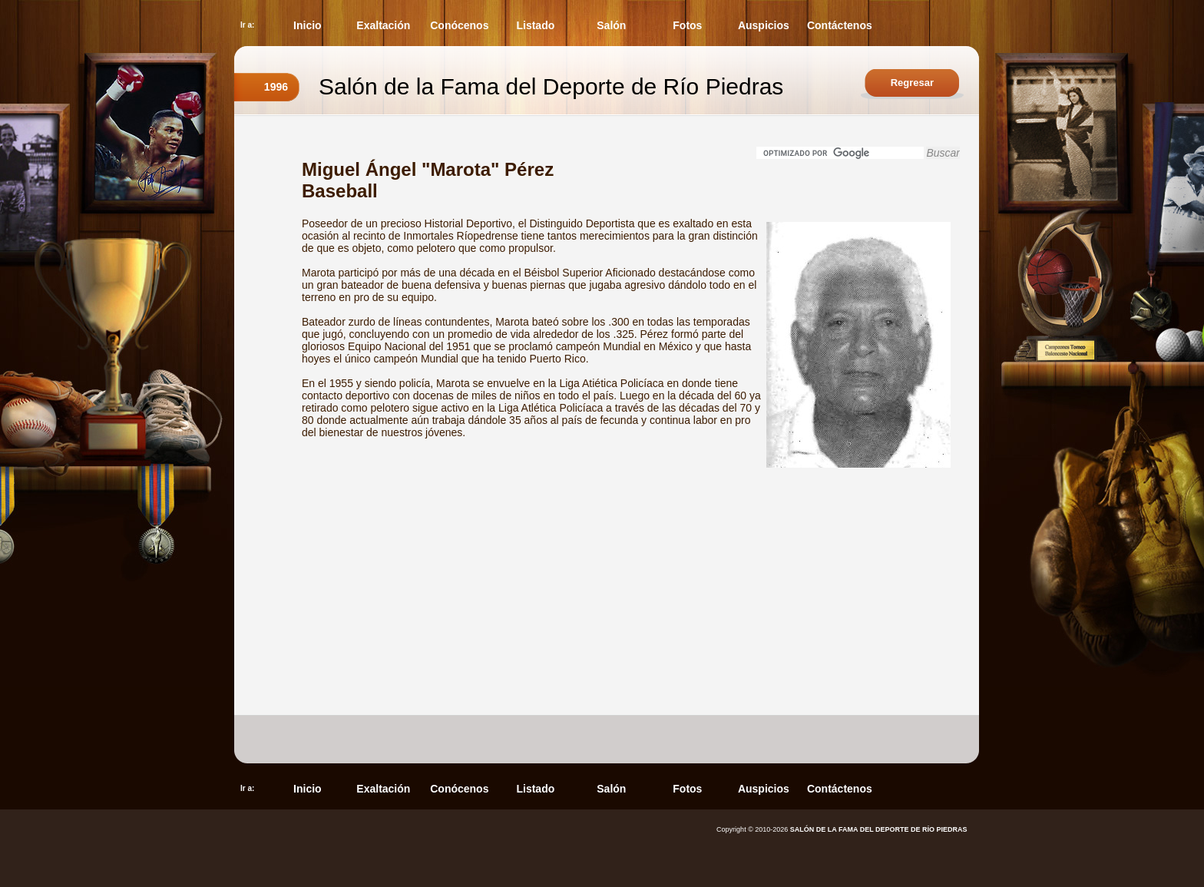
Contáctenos (839, 25)
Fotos (687, 25)
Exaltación (383, 25)
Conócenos (459, 25)
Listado (535, 25)
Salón (611, 25)
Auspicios (763, 25)
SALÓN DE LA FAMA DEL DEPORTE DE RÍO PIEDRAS (879, 829)
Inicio (307, 25)
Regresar (912, 82)
